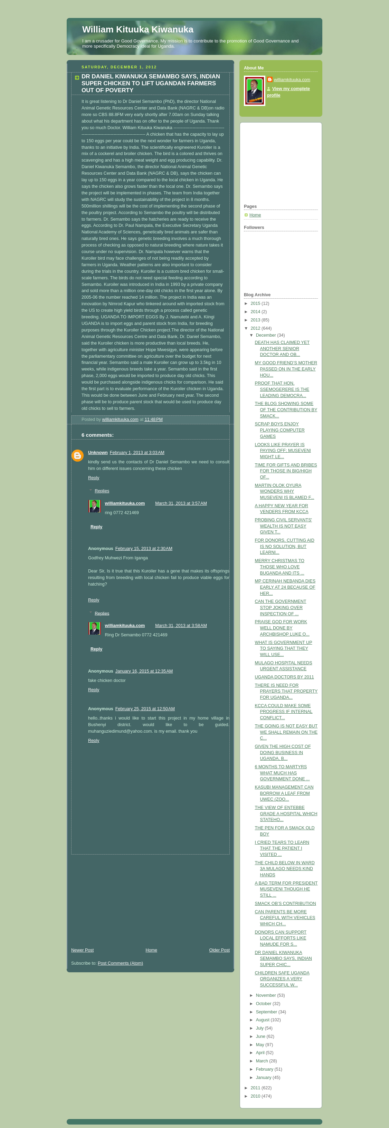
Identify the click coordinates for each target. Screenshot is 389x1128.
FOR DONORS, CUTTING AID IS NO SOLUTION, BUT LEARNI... (284, 546)
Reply (93, 477)
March (262, 1061)
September (267, 1012)
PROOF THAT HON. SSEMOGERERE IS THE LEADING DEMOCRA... (282, 389)
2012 (256, 328)
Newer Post (82, 950)
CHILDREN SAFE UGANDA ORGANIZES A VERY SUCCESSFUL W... (282, 979)
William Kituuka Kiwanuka (137, 29)
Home (151, 950)
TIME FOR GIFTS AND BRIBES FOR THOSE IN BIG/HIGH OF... (286, 471)
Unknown (98, 452)
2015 (256, 303)
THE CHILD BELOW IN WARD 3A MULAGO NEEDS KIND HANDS (285, 868)
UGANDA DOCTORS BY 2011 (284, 677)
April (261, 1052)
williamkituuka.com (125, 503)
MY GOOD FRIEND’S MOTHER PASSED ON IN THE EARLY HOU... (286, 368)
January (264, 1077)
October (264, 1003)
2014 (256, 311)
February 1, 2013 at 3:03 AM (137, 452)
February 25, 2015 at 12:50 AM (145, 708)
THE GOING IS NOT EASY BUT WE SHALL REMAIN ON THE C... (286, 732)
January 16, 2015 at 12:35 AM (144, 671)
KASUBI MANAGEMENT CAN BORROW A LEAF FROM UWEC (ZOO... (284, 793)
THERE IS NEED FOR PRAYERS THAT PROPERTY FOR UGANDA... (286, 691)
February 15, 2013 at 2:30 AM (143, 548)
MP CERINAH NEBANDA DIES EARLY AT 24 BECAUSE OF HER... (285, 587)
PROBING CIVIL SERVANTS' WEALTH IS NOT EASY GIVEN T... (283, 526)
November (266, 995)
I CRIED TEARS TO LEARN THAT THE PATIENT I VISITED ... (282, 848)
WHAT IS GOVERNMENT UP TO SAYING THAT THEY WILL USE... (283, 648)
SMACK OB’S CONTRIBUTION (285, 903)
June (261, 1036)
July (260, 1028)
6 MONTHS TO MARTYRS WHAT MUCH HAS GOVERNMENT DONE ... (282, 772)
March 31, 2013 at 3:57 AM (181, 503)
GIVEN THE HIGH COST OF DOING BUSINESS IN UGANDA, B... (283, 752)
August (263, 1020)
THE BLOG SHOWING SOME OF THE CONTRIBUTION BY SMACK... (286, 409)
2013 (256, 320)
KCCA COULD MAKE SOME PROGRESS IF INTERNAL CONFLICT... (284, 711)
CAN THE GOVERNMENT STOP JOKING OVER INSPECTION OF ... (280, 607)
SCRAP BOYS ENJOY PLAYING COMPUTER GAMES (280, 430)
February (265, 1069)
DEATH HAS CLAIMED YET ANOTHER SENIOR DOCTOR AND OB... (282, 348)
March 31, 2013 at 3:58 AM (181, 625)
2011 (256, 1088)
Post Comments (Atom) (120, 963)
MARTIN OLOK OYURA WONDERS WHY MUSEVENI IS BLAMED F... (284, 491)
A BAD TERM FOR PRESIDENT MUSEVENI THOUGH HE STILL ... (286, 889)
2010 (256, 1096)
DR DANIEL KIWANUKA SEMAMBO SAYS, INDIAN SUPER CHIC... (283, 958)
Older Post (219, 950)
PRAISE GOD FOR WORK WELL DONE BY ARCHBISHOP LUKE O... (282, 627)
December (266, 335)
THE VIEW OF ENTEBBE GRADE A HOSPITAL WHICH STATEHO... (286, 813)
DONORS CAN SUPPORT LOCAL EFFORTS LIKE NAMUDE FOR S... (281, 938)
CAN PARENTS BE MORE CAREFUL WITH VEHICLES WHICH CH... (285, 917)
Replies (102, 491)
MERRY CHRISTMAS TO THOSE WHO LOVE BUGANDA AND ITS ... (279, 566)
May (260, 1044)
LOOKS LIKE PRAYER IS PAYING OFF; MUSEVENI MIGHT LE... (283, 450)
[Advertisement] (118, 898)
